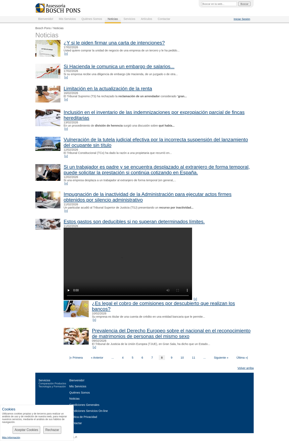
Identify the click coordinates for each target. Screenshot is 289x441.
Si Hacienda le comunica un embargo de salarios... (119, 66)
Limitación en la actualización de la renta (108, 88)
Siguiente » (221, 357)
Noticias (113, 18)
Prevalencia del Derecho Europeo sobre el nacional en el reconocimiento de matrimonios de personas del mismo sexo (171, 333)
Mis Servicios (67, 18)
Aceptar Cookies (26, 430)
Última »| (242, 357)
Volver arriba (245, 368)
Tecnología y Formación (52, 386)
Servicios (129, 18)
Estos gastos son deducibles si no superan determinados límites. (134, 221)
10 (182, 357)
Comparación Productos (52, 383)
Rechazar (52, 430)
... (112, 357)
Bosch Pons (43, 28)
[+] (66, 53)
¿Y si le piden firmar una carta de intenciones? (114, 42)
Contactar (164, 18)
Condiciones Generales (84, 404)
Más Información (11, 437)
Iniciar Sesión (242, 18)
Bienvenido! (45, 18)
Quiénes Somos (91, 18)
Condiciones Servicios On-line (88, 410)
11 (193, 357)
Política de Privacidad (83, 416)
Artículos (146, 18)
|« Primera (76, 357)
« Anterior (97, 357)
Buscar (244, 3)
